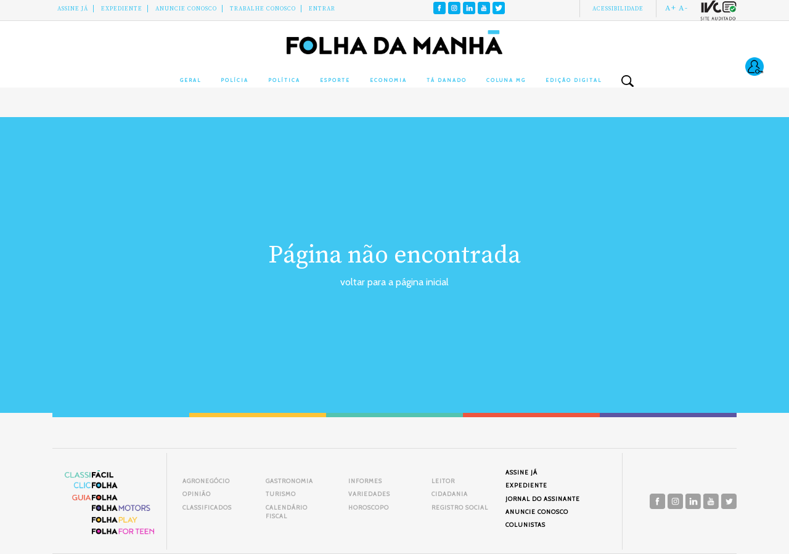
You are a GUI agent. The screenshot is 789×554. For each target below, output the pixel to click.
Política (284, 80)
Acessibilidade (618, 8)
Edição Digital (574, 80)
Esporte (335, 80)
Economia (388, 80)
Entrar (322, 8)
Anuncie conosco (186, 8)
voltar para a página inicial (394, 282)
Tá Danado (447, 80)
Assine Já (72, 8)
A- (683, 8)
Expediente (121, 8)
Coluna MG (506, 80)
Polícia (234, 80)
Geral (190, 80)
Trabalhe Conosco (263, 8)
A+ (670, 8)
